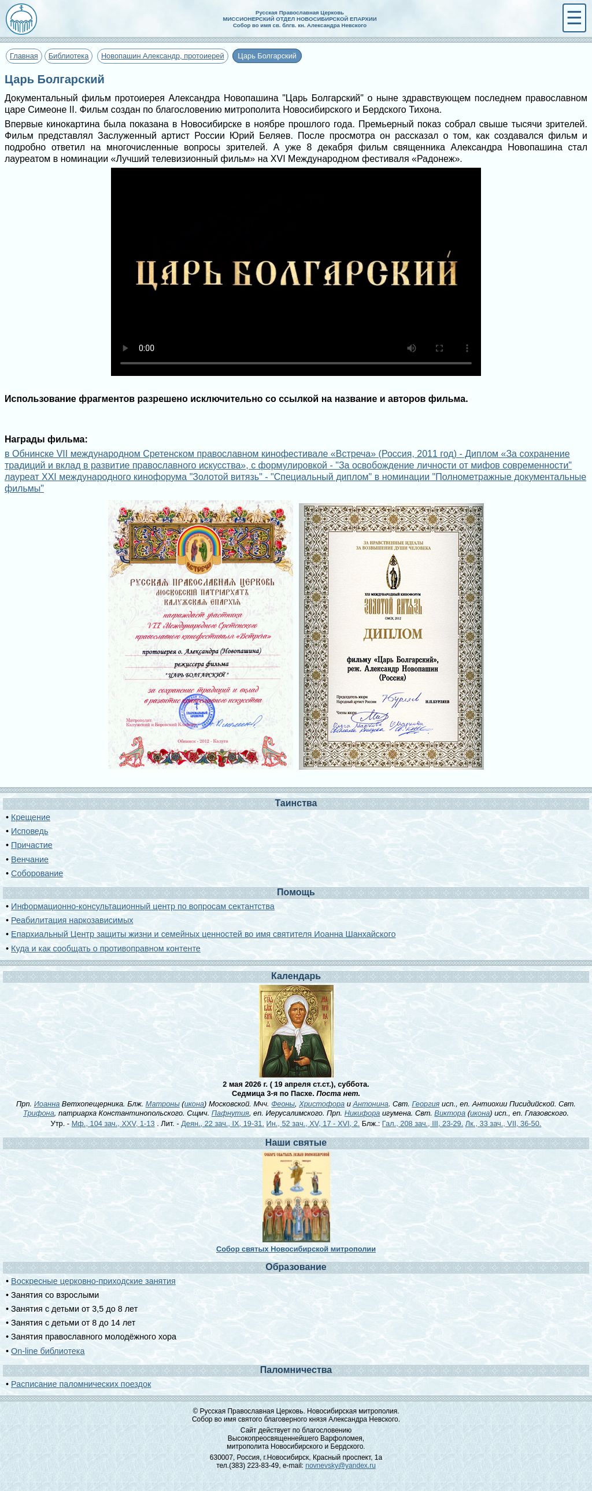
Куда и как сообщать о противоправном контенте (106, 948)
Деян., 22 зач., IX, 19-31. (222, 1123)
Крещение (30, 817)
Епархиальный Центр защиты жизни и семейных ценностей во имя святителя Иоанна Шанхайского (203, 934)
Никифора (362, 1113)
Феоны (283, 1103)
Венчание (30, 859)
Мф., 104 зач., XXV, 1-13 (113, 1123)
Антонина (370, 1103)
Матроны (163, 1103)
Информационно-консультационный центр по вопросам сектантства (143, 906)
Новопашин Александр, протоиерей (162, 55)
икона (194, 1103)
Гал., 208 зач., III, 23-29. (422, 1123)
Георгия (425, 1103)
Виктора (449, 1113)
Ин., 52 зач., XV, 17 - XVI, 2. (313, 1123)
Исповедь (29, 831)
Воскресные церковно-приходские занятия (93, 1281)
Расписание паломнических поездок (81, 1384)
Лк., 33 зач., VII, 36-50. (503, 1123)
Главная (24, 55)
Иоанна (47, 1103)
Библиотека (69, 55)
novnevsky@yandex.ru (340, 1466)
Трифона (38, 1113)
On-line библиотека (47, 1351)
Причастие (32, 845)
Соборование (37, 873)
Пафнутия (230, 1113)
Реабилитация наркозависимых (72, 920)
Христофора (322, 1103)
